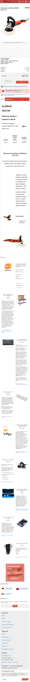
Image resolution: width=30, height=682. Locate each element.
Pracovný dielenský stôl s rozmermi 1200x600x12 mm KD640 (7, 331)
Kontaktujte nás (6, 655)
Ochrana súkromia (7, 627)
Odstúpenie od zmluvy (8, 649)
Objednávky (5, 637)
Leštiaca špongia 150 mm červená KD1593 (24, 589)
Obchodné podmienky (8, 624)
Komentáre (8, 99)
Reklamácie (5, 643)
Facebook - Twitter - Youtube (9, 662)
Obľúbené (4, 646)
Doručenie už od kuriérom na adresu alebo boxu (15, 86)
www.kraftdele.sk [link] (19, 287)
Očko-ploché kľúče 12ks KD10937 (22, 557)
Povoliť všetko (25, 679)
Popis (3, 99)
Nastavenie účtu (6, 640)
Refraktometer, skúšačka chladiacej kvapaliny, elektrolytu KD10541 (22, 510)
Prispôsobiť (4, 679)
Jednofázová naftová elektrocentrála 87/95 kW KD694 (22, 384)
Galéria (4, 618)
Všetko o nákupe (6, 621)
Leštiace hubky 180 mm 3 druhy (8, 594)
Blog (3, 615)
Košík (3, 634)
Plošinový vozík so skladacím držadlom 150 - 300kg (21, 452)
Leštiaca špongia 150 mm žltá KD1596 (9, 589)
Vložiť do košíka (22, 82)
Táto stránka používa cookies (8, 671)
